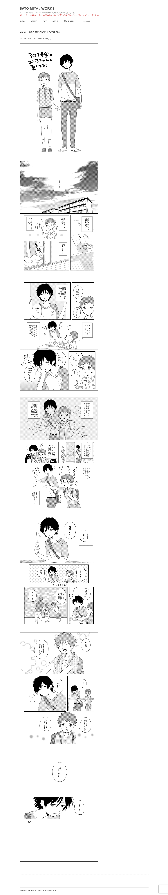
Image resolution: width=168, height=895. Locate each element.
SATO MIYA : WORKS (37, 8)
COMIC (55, 21)
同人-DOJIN (69, 21)
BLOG (22, 21)
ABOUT (33, 21)
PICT (45, 21)
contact (87, 21)
